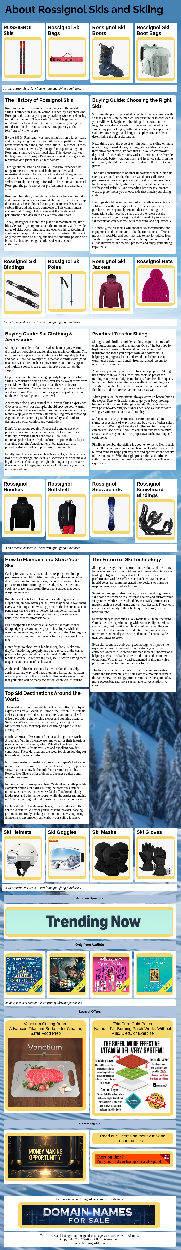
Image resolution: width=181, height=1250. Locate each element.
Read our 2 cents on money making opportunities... (132, 1138)
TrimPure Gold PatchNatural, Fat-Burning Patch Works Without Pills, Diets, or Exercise (132, 1067)
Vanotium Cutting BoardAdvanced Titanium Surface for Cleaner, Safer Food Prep (45, 1064)
